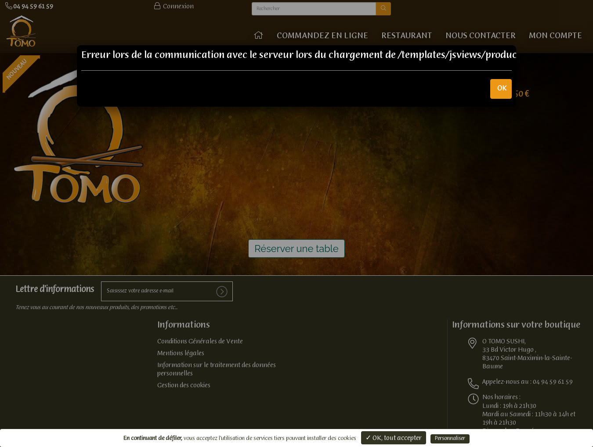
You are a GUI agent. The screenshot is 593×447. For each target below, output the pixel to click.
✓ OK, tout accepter (393, 438)
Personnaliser (450, 438)
